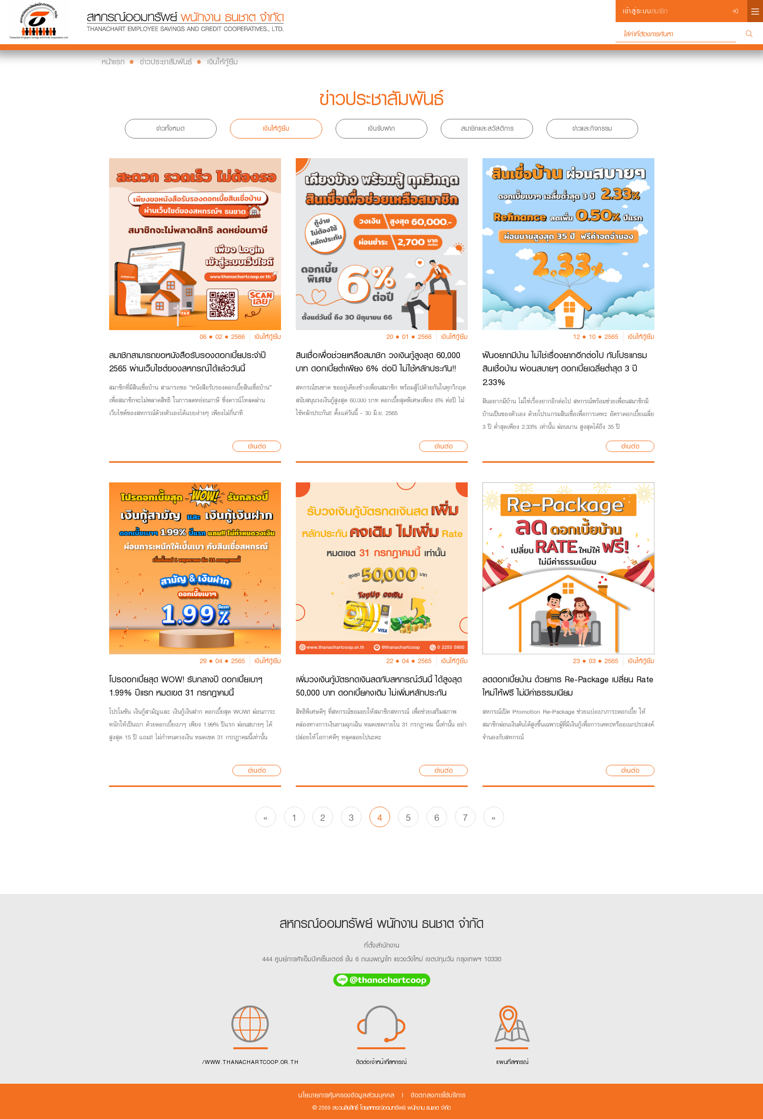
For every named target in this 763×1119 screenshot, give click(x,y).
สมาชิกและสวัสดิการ (487, 128)
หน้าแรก (113, 61)
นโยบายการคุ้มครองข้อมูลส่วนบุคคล (346, 1095)
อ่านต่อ (257, 446)
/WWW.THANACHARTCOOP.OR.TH (250, 1033)
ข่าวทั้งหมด (170, 128)
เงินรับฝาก (381, 128)
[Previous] (265, 817)
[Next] (493, 817)
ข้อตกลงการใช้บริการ (438, 1095)
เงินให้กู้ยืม (222, 61)
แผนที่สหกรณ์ (512, 1033)
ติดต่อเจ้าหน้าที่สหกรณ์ (381, 1033)
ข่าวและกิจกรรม (592, 128)
